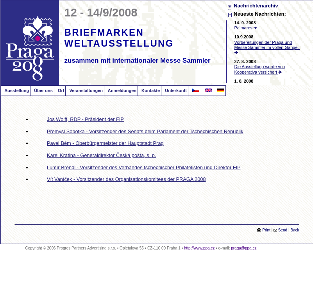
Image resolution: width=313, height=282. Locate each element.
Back (294, 230)
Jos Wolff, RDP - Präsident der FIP (85, 119)
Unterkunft (175, 90)
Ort (60, 90)
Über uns (43, 90)
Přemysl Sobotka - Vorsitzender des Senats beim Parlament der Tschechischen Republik (145, 131)
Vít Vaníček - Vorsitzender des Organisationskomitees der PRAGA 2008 (126, 179)
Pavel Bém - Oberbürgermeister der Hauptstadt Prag (105, 143)
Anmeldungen (121, 90)
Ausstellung (16, 90)
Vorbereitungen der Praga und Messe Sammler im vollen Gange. (267, 47)
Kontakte (150, 90)
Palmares (246, 27)
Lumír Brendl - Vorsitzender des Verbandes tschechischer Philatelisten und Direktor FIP (144, 167)
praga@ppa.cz (243, 248)
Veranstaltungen (85, 90)
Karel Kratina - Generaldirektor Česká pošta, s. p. (101, 155)
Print (266, 230)
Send (282, 230)
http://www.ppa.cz (199, 248)
